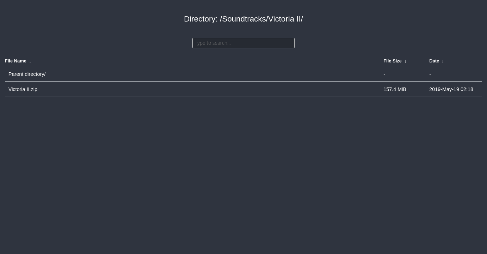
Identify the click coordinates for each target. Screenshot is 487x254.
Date (434, 61)
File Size (392, 61)
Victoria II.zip (22, 89)
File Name (15, 61)
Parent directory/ (27, 74)
